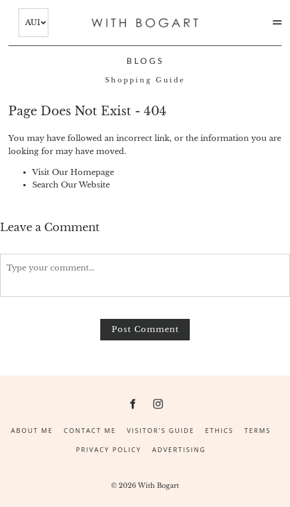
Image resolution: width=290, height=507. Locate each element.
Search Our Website (71, 185)
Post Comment (145, 329)
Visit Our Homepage (73, 172)
